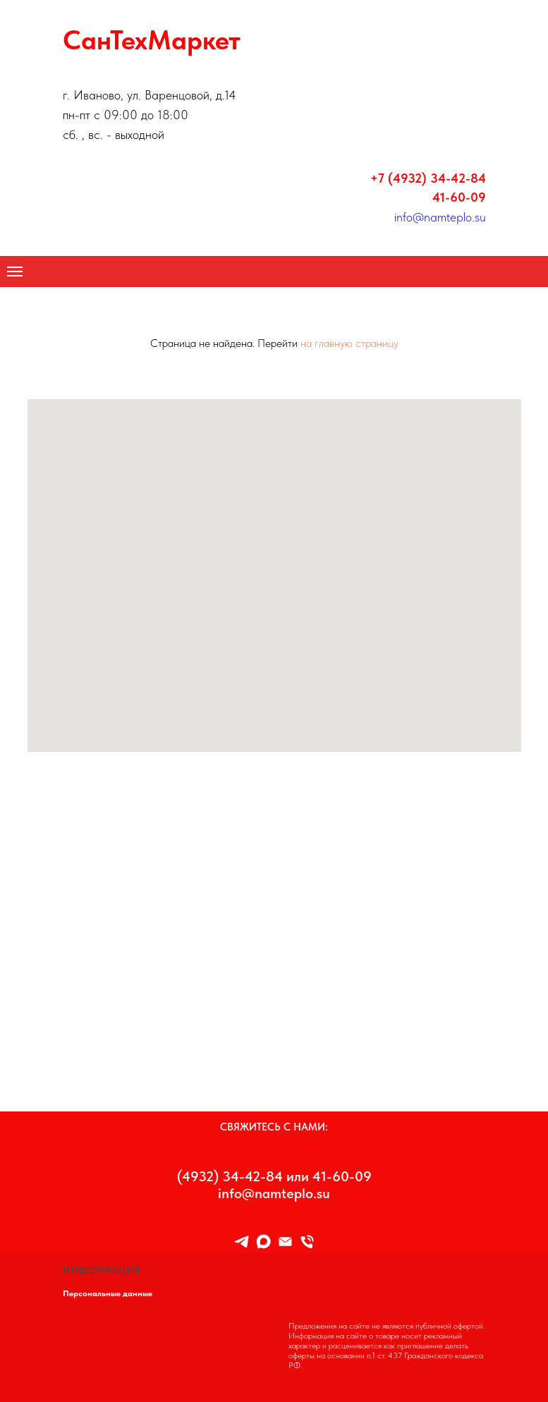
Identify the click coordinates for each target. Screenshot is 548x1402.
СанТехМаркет (151, 40)
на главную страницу (349, 343)
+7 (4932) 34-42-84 (428, 178)
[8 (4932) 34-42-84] (307, 1241)
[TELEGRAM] (241, 1241)
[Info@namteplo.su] (285, 1241)
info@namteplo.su (440, 216)
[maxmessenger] (263, 1241)
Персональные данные (107, 1293)
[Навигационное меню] (15, 271)
